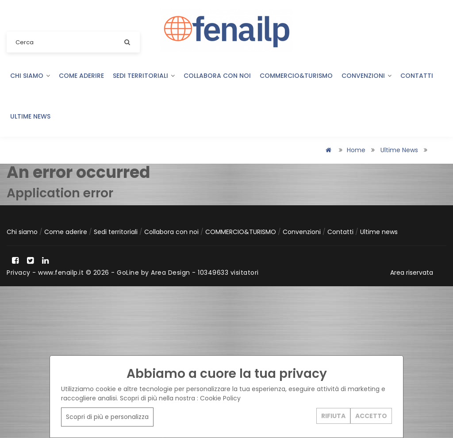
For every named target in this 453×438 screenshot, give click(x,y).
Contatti (416, 75)
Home (356, 150)
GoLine (128, 272)
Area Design (170, 272)
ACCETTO (371, 415)
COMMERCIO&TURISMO (296, 75)
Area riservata (411, 272)
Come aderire (81, 75)
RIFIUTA (333, 415)
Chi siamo (30, 75)
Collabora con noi (217, 75)
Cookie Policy (220, 398)
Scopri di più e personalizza (107, 416)
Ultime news (30, 116)
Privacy (19, 272)
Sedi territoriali (144, 75)
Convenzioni (367, 75)
